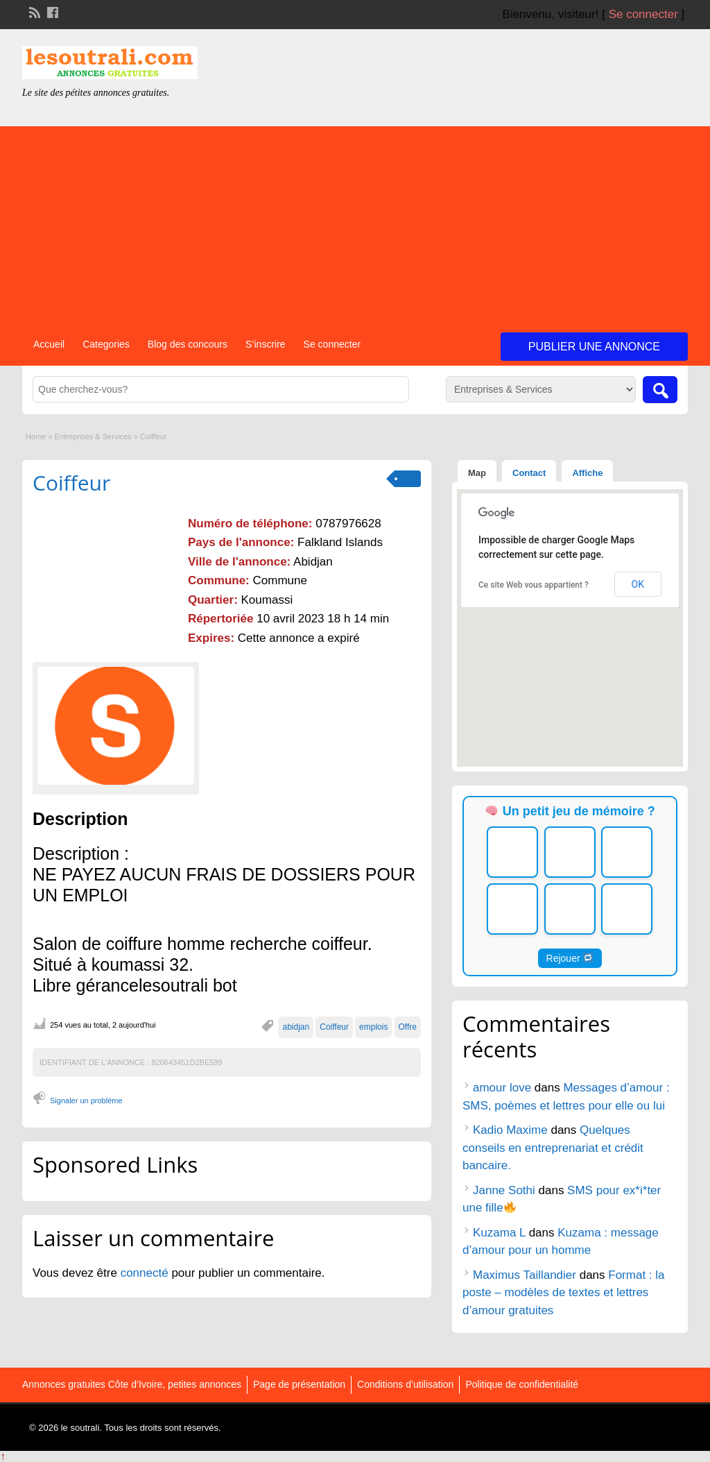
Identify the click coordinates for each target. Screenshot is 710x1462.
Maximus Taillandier (524, 1275)
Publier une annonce (594, 346)
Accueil (48, 344)
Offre (408, 1027)
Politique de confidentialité (521, 1384)
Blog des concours (187, 344)
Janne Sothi (504, 1190)
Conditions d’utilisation (405, 1384)
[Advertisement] (355, 223)
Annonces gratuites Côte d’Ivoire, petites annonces (131, 1384)
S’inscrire (265, 344)
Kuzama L (499, 1232)
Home (36, 436)
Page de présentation (299, 1384)
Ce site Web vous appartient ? (533, 585)
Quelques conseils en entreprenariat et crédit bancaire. (552, 1147)
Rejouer (570, 958)
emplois (373, 1027)
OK (638, 584)
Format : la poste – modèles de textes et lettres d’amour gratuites (563, 1292)
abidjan (295, 1027)
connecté (146, 1273)
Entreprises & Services (93, 436)
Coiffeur (71, 482)
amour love (502, 1087)
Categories (106, 344)
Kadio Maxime (510, 1130)
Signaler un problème (86, 1100)
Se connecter (643, 14)
